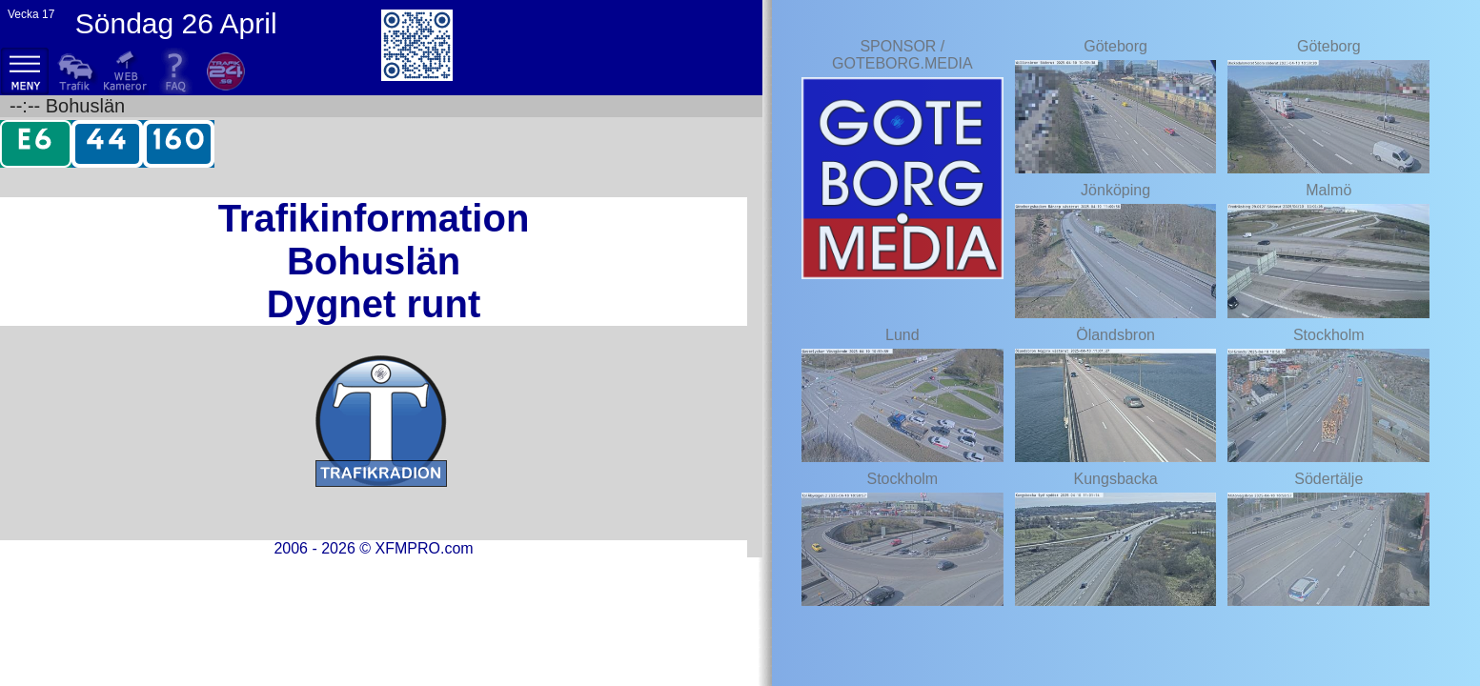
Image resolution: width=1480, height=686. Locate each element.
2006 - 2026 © (373, 548)
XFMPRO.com (424, 548)
